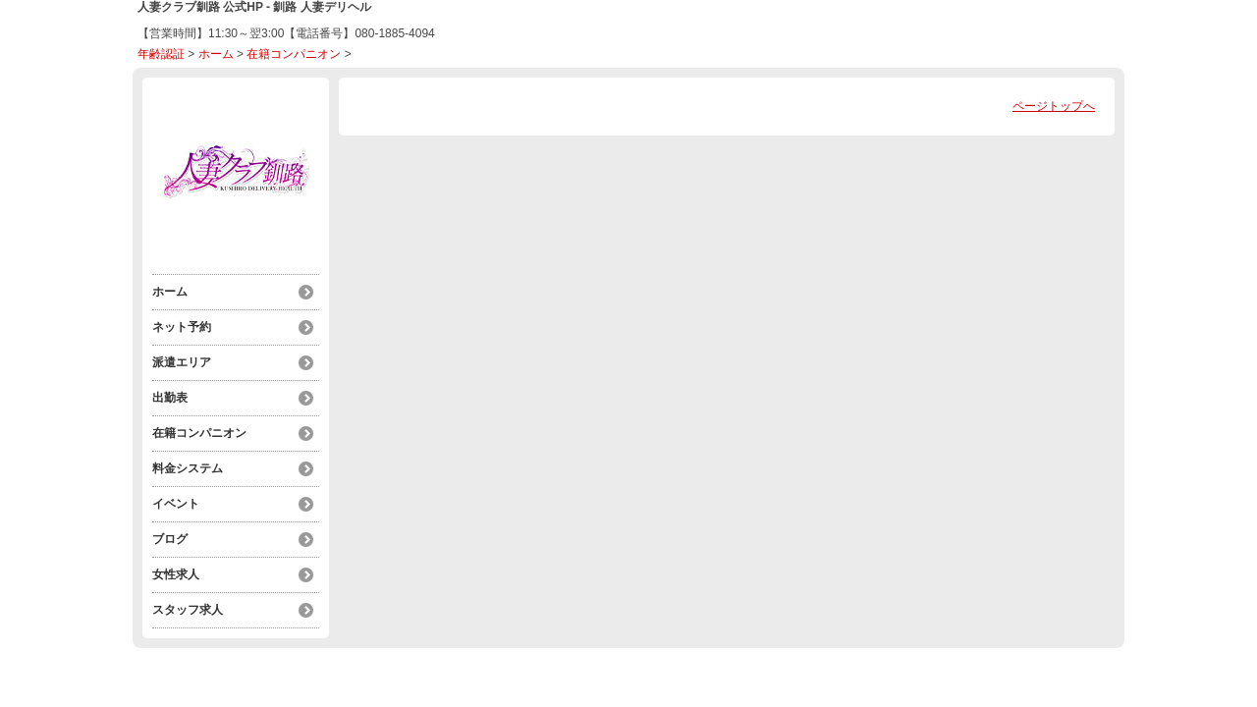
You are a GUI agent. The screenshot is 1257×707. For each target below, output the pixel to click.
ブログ (170, 539)
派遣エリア (181, 362)
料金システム (187, 468)
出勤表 (170, 398)
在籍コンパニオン (293, 54)
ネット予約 (181, 327)
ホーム (216, 54)
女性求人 (175, 574)
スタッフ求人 (187, 610)
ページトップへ (1053, 106)
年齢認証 (161, 54)
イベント (175, 504)
